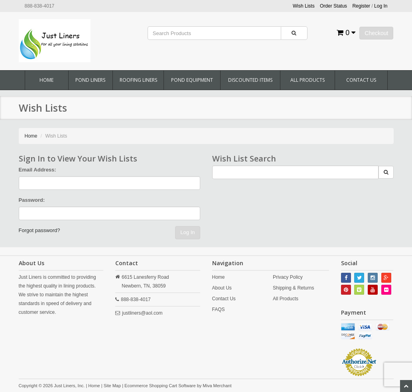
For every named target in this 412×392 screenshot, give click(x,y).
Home (46, 80)
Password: (32, 200)
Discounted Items (250, 80)
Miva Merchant (217, 385)
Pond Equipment (192, 80)
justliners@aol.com (142, 313)
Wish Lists (304, 6)
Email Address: (37, 170)
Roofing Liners (138, 80)
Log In (187, 232)
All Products (307, 80)
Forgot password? (39, 230)
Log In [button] (380, 6)
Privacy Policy (288, 277)
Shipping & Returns (293, 288)
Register (361, 6)
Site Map (112, 385)
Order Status (333, 6)
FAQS (218, 309)
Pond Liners (90, 80)
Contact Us (361, 80)
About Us (222, 288)
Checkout (376, 33)
